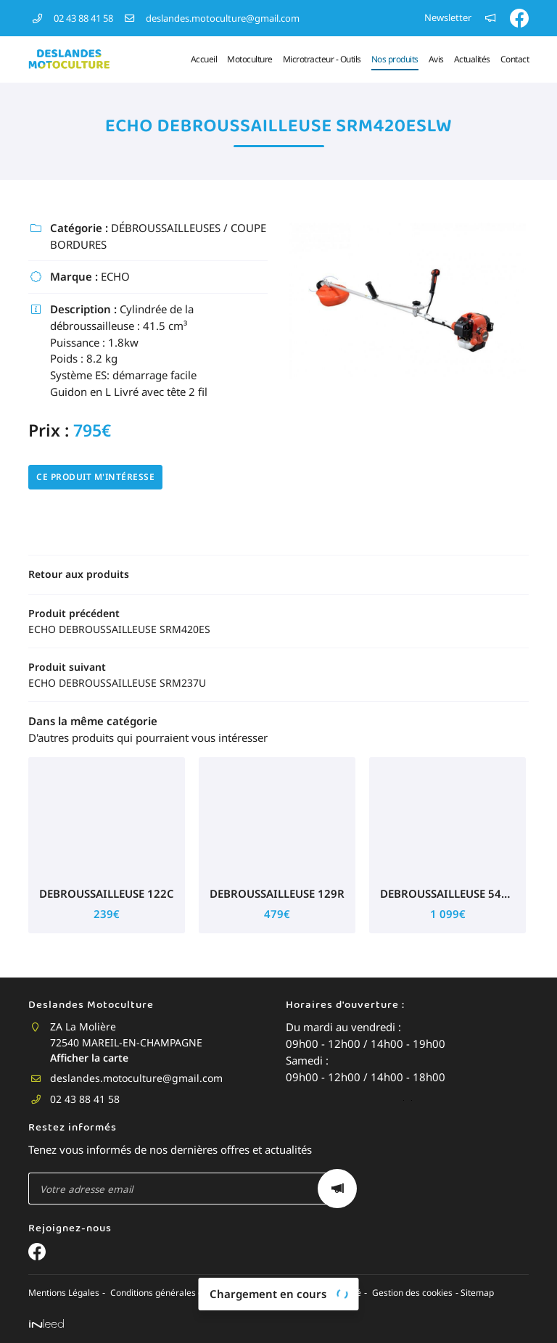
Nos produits (394, 59)
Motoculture (250, 59)
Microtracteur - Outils (322, 59)
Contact (514, 59)
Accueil (204, 59)
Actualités (472, 59)
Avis (436, 59)
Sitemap (470, 1293)
